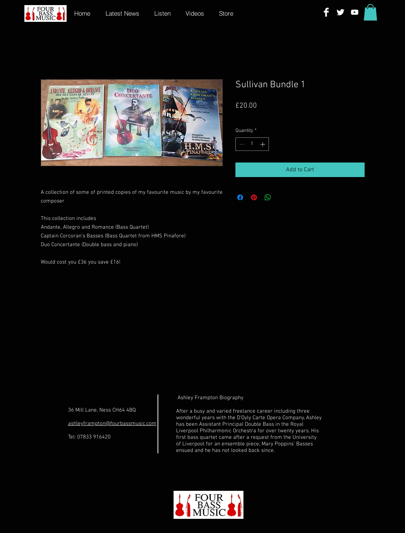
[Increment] (263, 144)
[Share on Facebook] (240, 197)
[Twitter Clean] (340, 12)
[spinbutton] (252, 144)
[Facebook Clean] (326, 12)
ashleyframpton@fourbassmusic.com (112, 423)
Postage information (257, 116)
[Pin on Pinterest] (254, 197)
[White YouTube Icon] (354, 12)
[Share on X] (281, 197)
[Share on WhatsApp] (267, 197)
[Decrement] (241, 144)
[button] (370, 12)
